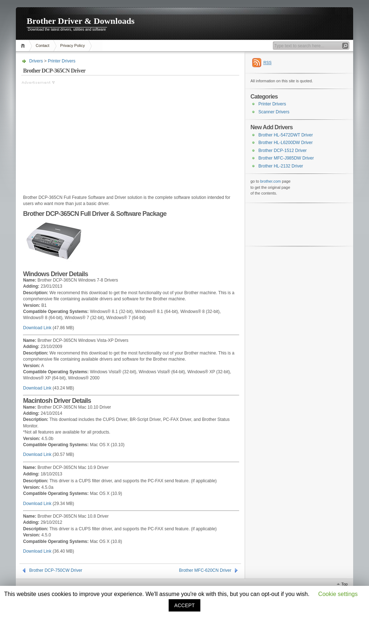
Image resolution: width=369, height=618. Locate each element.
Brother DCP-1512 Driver (282, 150)
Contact (42, 45)
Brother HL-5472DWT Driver (285, 135)
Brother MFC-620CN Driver (205, 570)
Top (344, 584)
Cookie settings (337, 594)
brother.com (270, 181)
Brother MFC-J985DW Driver (286, 158)
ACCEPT (184, 605)
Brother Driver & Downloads (80, 21)
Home (24, 45)
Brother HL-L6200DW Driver (285, 142)
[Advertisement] (81, 136)
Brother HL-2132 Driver (280, 166)
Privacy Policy (72, 45)
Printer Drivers (62, 61)
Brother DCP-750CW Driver (55, 570)
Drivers (36, 61)
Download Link (37, 327)
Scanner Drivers (273, 111)
